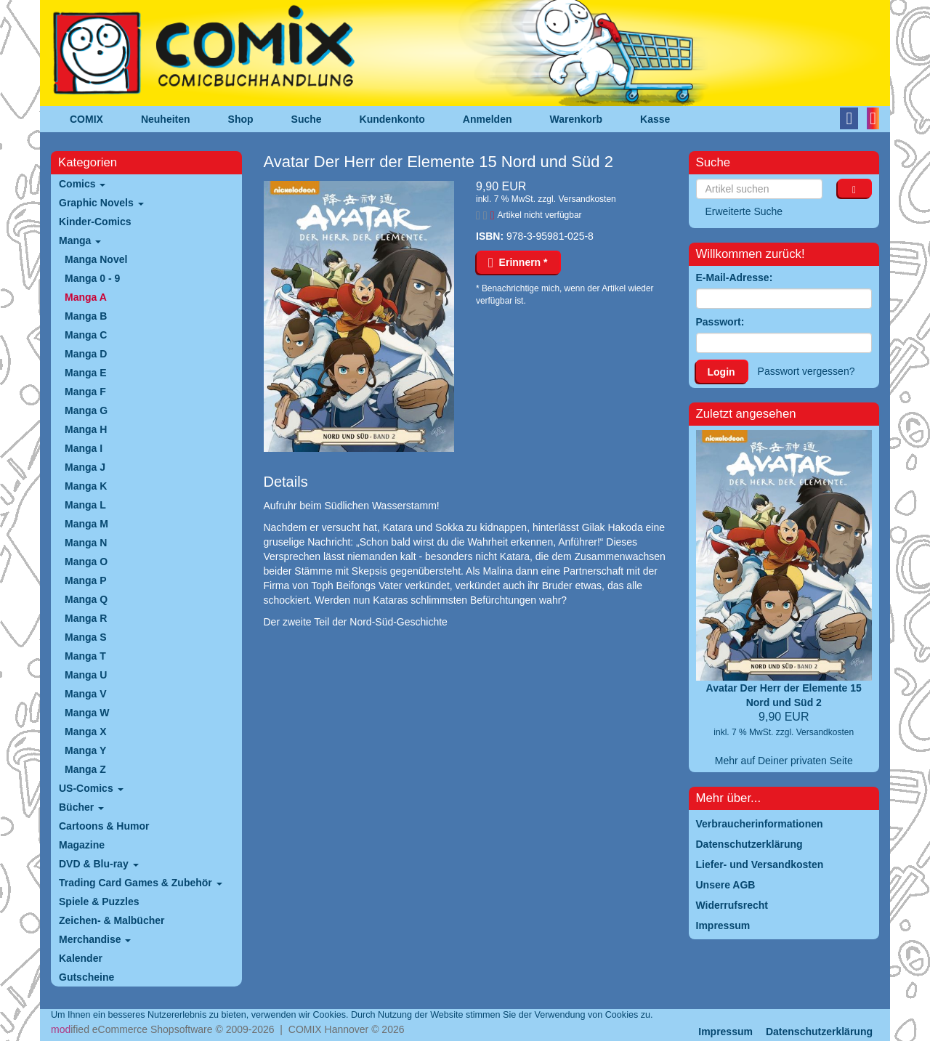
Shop (241, 119)
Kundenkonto (392, 119)
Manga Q (86, 599)
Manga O (86, 561)
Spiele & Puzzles (99, 901)
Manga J (85, 467)
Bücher (81, 807)
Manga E (86, 372)
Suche (306, 119)
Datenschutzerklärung (819, 1031)
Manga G (86, 410)
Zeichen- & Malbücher (111, 920)
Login (721, 372)
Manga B (86, 316)
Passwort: (720, 322)
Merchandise (95, 939)
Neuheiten (165, 119)
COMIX (86, 119)
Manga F (85, 391)
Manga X (86, 731)
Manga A (86, 297)
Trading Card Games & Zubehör (140, 882)
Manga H (86, 429)
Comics (82, 184)
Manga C (86, 335)
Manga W (87, 712)
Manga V (86, 694)
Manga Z (85, 769)
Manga (80, 240)
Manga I (83, 448)
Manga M (86, 524)
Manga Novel (96, 259)
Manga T (85, 656)
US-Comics (91, 788)
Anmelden (487, 119)
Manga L (85, 505)
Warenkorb (576, 119)
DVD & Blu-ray (99, 864)
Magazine (82, 845)
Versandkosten (586, 199)
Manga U (86, 675)
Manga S (86, 637)
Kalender (80, 958)
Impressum (725, 1031)
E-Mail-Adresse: (734, 277)
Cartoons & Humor (104, 826)
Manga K (86, 486)
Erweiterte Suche (744, 211)
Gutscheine (86, 977)
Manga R (86, 618)
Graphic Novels (101, 202)
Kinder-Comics (95, 221)
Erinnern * (518, 262)
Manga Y (85, 750)
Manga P (86, 580)
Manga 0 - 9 (92, 278)
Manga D (86, 354)
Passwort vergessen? (806, 371)
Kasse (655, 119)
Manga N (86, 542)
